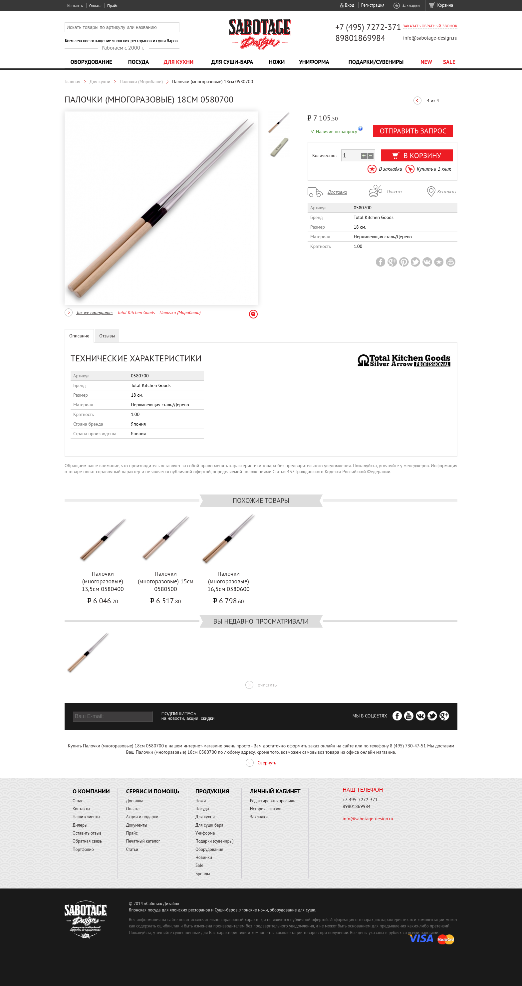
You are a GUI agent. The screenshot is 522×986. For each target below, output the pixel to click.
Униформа (314, 62)
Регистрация (373, 5)
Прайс (112, 5)
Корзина (445, 5)
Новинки (203, 857)
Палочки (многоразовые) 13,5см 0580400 (103, 581)
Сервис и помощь (152, 791)
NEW (426, 62)
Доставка (134, 801)
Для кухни (179, 62)
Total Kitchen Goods (136, 312)
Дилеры (80, 825)
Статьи (132, 849)
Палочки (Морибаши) (141, 82)
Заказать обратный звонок (430, 25)
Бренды (202, 874)
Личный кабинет (275, 791)
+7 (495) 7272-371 (368, 27)
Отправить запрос (413, 130)
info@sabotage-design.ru (430, 38)
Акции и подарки (142, 817)
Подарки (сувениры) (214, 841)
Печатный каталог (143, 841)
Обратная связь (87, 841)
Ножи (277, 62)
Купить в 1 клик (434, 169)
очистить (267, 685)
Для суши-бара (232, 62)
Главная (72, 82)
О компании (91, 791)
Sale (449, 62)
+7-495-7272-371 (360, 800)
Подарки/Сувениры (376, 62)
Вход (349, 5)
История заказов (265, 809)
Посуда (138, 62)
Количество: (324, 155)
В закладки (390, 169)
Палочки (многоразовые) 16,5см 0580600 (228, 581)
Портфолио (83, 849)
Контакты (75, 5)
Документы (136, 825)
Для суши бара (209, 825)
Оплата (95, 5)
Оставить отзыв (87, 833)
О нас (78, 801)
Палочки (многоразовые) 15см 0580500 (165, 581)
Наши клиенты (86, 817)
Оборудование (91, 62)
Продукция (212, 791)
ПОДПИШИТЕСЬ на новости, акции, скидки (187, 716)
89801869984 (360, 38)
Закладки (410, 5)
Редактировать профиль (272, 801)
